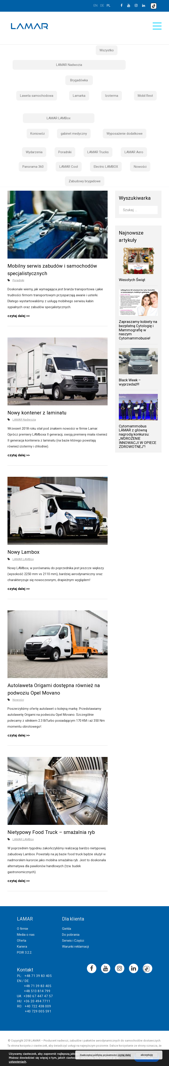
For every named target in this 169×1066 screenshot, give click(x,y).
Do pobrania (70, 935)
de (102, 5)
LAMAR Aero (134, 152)
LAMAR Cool (68, 167)
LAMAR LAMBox (58, 118)
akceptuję (147, 1055)
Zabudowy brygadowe (85, 181)
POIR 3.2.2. (24, 952)
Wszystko (106, 50)
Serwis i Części (73, 941)
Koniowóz (37, 134)
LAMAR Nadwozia (69, 65)
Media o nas (26, 935)
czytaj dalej (16, 316)
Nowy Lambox (23, 552)
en (95, 5)
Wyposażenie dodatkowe (125, 134)
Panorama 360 (33, 167)
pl (108, 5)
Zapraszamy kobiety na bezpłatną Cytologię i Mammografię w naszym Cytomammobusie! (138, 329)
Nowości (140, 167)
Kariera (22, 947)
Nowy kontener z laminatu (36, 413)
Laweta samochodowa (36, 96)
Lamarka (79, 96)
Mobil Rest (145, 96)
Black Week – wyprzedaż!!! (130, 382)
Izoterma (111, 96)
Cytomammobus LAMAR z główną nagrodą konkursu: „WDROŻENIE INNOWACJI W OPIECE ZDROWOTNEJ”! (137, 436)
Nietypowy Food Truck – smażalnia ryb (51, 832)
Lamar (29, 26)
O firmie (22, 929)
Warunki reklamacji (75, 947)
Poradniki (65, 152)
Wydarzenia (34, 152)
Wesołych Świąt (132, 280)
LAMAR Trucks (98, 152)
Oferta (21, 941)
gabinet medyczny (74, 134)
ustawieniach (17, 1062)
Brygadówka (79, 80)
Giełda (66, 929)
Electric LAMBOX (106, 167)
